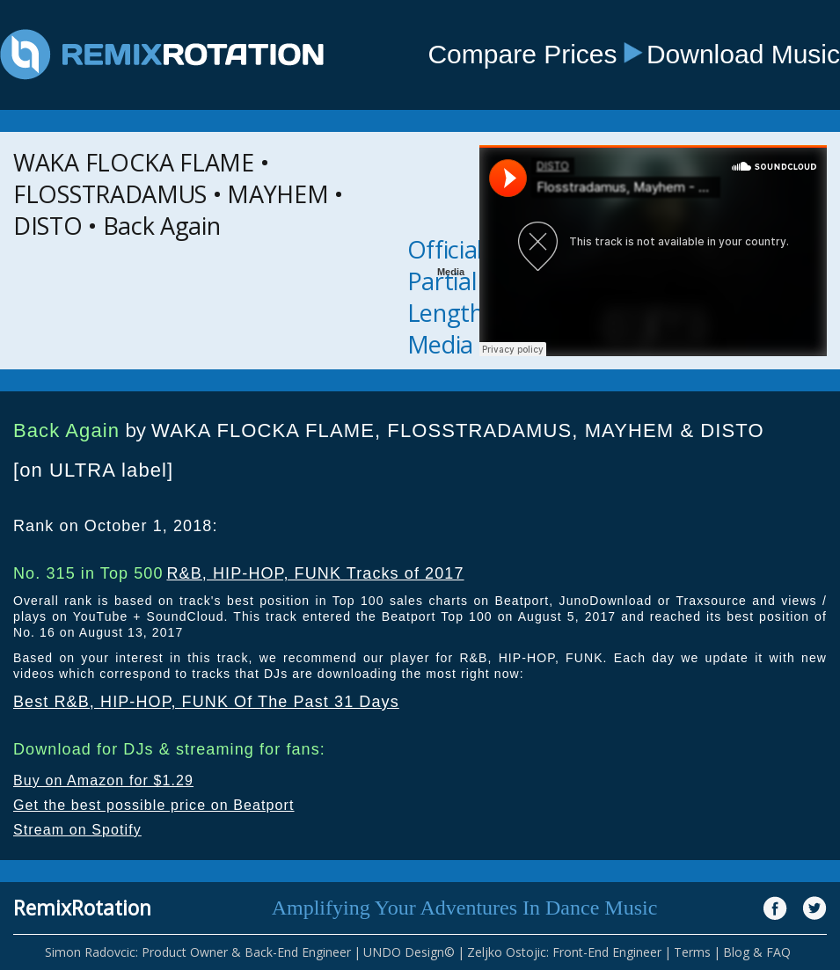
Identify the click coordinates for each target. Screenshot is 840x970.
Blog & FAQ (757, 952)
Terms (692, 952)
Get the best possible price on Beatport (154, 805)
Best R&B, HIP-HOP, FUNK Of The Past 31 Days (206, 702)
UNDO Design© (409, 952)
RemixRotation (82, 907)
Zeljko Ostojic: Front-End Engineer (564, 952)
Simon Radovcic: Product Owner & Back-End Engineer (198, 952)
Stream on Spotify (77, 829)
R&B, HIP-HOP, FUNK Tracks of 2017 (315, 573)
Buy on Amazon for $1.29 (103, 780)
